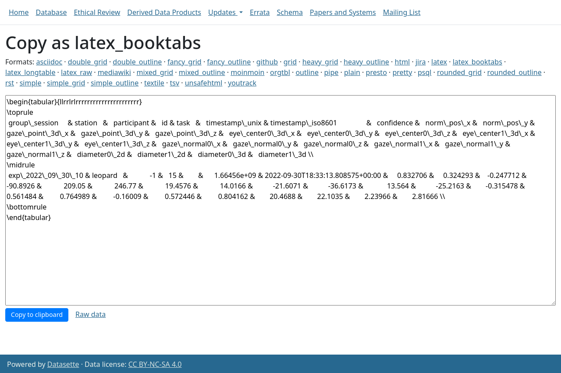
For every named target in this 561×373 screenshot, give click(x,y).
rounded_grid (459, 72)
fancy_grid (184, 62)
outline (307, 72)
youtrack (242, 83)
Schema (290, 12)
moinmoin (247, 72)
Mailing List (402, 12)
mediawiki (114, 72)
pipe (331, 72)
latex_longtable (30, 72)
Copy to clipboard (37, 314)
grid (290, 62)
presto (376, 72)
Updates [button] (223, 12)
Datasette (63, 364)
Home (19, 12)
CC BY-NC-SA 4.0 (155, 364)
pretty (402, 72)
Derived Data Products (164, 12)
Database (51, 12)
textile (154, 83)
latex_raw (76, 72)
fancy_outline (229, 62)
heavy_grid (320, 62)
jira (420, 62)
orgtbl (280, 72)
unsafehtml (204, 83)
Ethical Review (97, 12)
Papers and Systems (343, 12)
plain (352, 72)
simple (31, 83)
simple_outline (114, 83)
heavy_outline (366, 62)
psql (424, 72)
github (267, 62)
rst (9, 83)
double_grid (87, 62)
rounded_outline (514, 72)
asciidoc (49, 62)
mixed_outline (202, 72)
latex (439, 62)
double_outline (137, 62)
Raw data (90, 314)
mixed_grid (155, 72)
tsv (175, 83)
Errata (260, 12)
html (402, 62)
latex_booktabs (477, 62)
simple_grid (66, 83)
